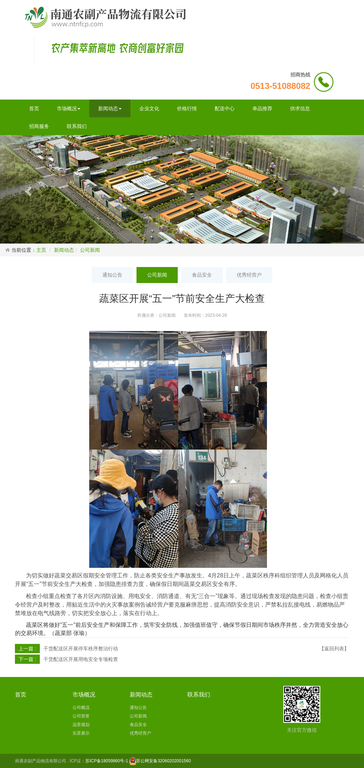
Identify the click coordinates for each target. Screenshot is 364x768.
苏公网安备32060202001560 (163, 760)
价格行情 (187, 108)
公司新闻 (90, 250)
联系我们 (77, 126)
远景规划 (81, 724)
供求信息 (300, 108)
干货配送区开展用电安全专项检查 (80, 659)
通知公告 (112, 275)
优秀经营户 (249, 275)
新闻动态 (110, 108)
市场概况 (68, 108)
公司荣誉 (81, 716)
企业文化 (149, 108)
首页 (34, 108)
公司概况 (81, 707)
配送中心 (225, 108)
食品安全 (202, 275)
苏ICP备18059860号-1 (106, 760)
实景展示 (81, 733)
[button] (27, 189)
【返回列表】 (334, 648)
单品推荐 (262, 108)
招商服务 (39, 126)
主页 (41, 250)
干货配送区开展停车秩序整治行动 (80, 648)
